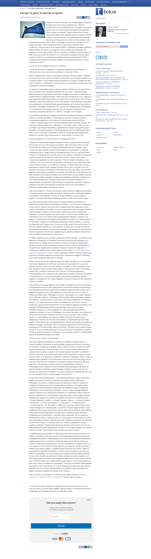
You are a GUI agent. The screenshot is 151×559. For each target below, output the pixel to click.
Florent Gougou (122, 92)
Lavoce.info (100, 136)
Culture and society (43, 2)
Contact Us (99, 123)
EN (125, 2)
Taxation (104, 5)
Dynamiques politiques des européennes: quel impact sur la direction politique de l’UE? (110, 67)
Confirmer (124, 46)
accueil (22, 8)
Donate (61, 526)
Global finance (25, 5)
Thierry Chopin (25, 17)
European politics (118, 2)
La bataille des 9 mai (102, 64)
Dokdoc (98, 141)
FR (129, 2)
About (115, 121)
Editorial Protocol (101, 126)
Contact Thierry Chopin (122, 33)
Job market (74, 5)
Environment (89, 2)
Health (35, 5)
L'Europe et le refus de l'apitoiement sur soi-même (111, 107)
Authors (98, 121)
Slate (115, 138)
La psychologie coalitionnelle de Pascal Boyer (110, 87)
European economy (103, 2)
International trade (62, 5)
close (88, 500)
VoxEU (98, 138)
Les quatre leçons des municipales (106, 92)
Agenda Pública (119, 136)
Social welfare (93, 5)
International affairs (46, 5)
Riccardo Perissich (100, 109)
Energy (80, 2)
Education (56, 2)
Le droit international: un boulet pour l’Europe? (110, 83)
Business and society (27, 2)
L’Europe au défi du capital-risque (106, 103)
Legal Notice (118, 123)
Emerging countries (68, 2)
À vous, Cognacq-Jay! (102, 101)
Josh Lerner (120, 103)
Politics (83, 5)
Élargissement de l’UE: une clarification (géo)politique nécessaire (108, 75)
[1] (44, 62)
